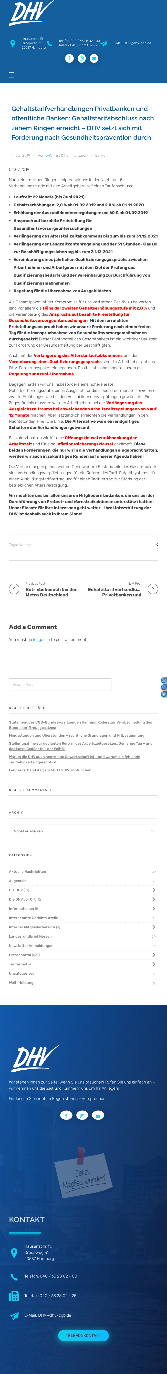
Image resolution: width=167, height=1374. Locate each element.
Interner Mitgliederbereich (32, 927)
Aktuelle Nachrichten (27, 871)
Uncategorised (22, 973)
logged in (42, 639)
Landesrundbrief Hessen (30, 936)
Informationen (21, 908)
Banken (101, 155)
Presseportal (20, 955)
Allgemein (18, 881)
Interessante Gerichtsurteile (33, 918)
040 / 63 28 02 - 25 (84, 45)
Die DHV (16, 890)
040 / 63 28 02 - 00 (85, 41)
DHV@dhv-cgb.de (54, 1315)
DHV (49, 155)
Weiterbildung (21, 983)
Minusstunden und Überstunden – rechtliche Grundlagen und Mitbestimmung (76, 735)
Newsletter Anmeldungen (31, 946)
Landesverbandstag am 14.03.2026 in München (50, 770)
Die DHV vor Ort (22, 899)
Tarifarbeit (18, 964)
